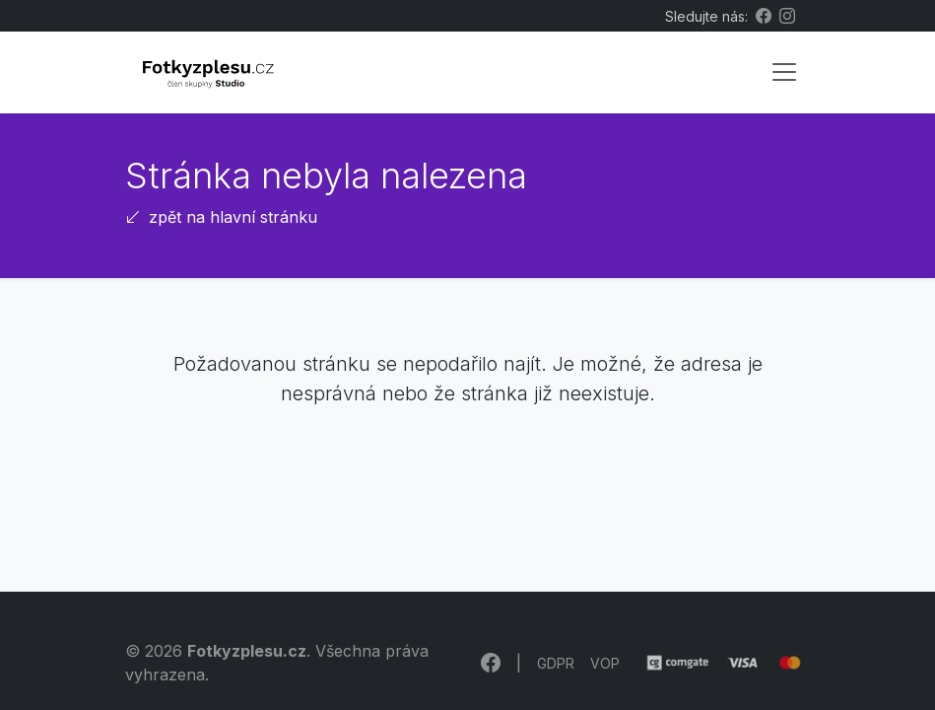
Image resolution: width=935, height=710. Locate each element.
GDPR (555, 663)
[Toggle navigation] (784, 72)
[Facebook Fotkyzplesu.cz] (763, 16)
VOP (605, 663)
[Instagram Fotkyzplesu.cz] (787, 16)
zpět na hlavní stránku (221, 217)
